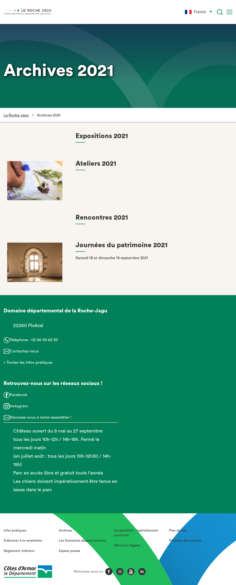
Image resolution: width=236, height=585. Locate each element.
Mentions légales (127, 545)
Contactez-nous (24, 351)
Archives (65, 530)
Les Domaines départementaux (82, 540)
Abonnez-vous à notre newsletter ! (40, 417)
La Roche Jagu (16, 115)
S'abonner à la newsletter (23, 540)
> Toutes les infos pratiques (28, 362)
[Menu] (229, 12)
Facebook (18, 395)
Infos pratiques (15, 530)
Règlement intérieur (19, 551)
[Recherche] (220, 12)
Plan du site (178, 530)
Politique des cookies (185, 540)
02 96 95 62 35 (44, 340)
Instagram (19, 406)
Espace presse (69, 551)
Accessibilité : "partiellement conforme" (136, 533)
